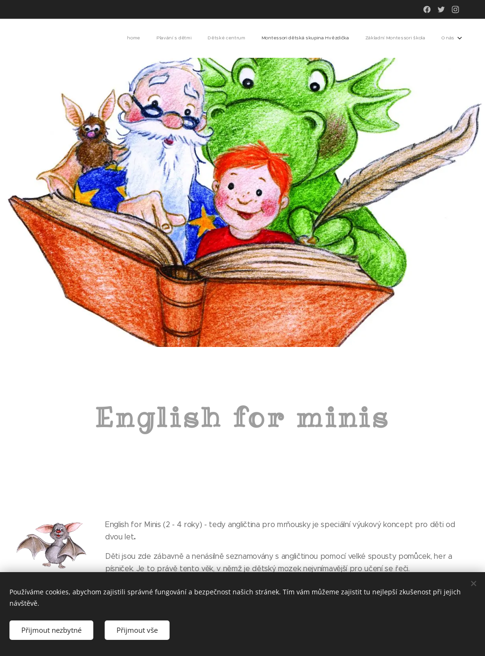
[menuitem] (374, 38)
